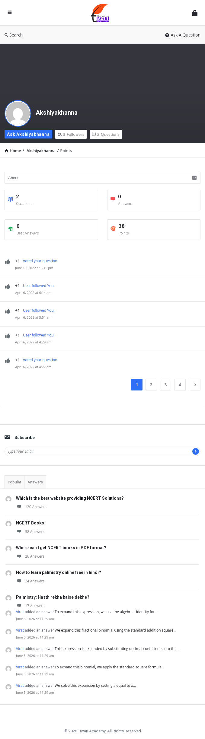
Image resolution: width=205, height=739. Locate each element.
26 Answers (30, 556)
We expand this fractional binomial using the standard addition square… (115, 630)
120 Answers (31, 506)
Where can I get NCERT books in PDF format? (61, 547)
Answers (35, 482)
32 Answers (30, 531)
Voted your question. (40, 260)
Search (14, 35)
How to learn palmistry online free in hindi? (58, 572)
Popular (14, 482)
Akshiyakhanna (57, 112)
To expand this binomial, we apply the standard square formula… (109, 667)
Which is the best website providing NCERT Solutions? (70, 498)
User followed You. (39, 285)
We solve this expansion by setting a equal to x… (95, 685)
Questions (106, 134)
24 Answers (30, 581)
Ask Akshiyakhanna (28, 134)
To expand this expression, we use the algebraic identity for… (106, 611)
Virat (20, 611)
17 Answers (30, 605)
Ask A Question (182, 35)
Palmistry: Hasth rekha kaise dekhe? (52, 597)
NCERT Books (30, 523)
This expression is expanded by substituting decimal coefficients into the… (117, 648)
